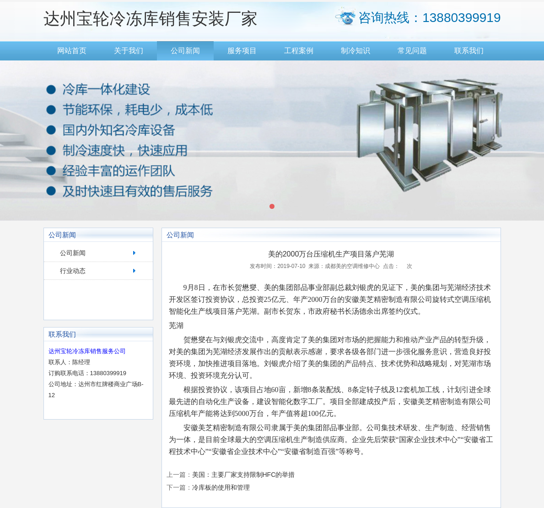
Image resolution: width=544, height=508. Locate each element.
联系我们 (469, 51)
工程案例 (298, 51)
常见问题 (412, 51)
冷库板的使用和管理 (221, 487)
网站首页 (71, 51)
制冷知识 (355, 51)
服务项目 (242, 51)
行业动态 (73, 270)
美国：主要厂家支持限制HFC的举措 (243, 474)
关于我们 (128, 51)
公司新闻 (185, 51)
